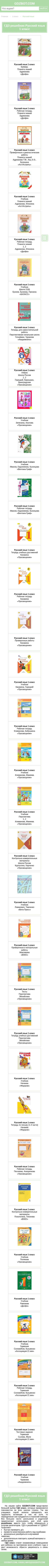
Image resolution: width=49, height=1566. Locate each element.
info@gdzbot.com (35, 1562)
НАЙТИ (43, 8)
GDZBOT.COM (24, 3)
